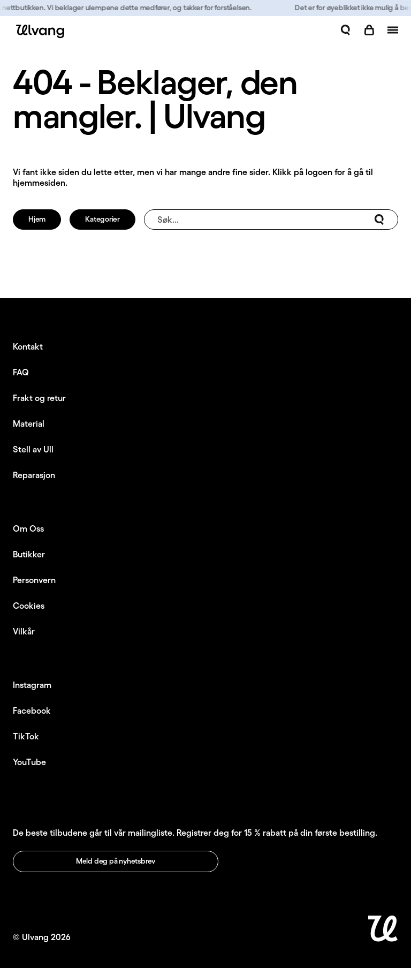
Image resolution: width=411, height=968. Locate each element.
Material (28, 423)
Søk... (271, 219)
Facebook (32, 710)
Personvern (34, 580)
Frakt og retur (39, 398)
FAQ (21, 372)
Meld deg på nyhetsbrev (115, 861)
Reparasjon (34, 475)
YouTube (29, 762)
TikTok (26, 736)
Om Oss (28, 528)
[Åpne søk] (345, 30)
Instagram (32, 685)
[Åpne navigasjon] (392, 30)
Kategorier (102, 219)
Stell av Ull (33, 449)
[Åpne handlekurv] (369, 30)
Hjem (36, 219)
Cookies (28, 605)
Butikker (29, 554)
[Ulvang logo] (38, 31)
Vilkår (24, 631)
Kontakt (28, 346)
